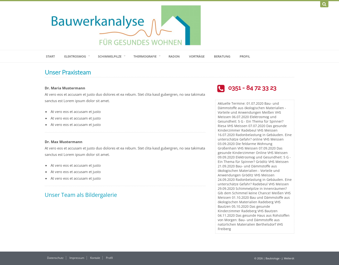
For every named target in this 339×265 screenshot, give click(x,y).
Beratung (222, 56)
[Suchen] (324, 4)
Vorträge (197, 56)
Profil (245, 56)
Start (50, 56)
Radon (174, 56)
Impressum (76, 258)
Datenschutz (55, 258)
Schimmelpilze (109, 56)
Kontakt (95, 258)
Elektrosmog (75, 56)
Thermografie (145, 56)
